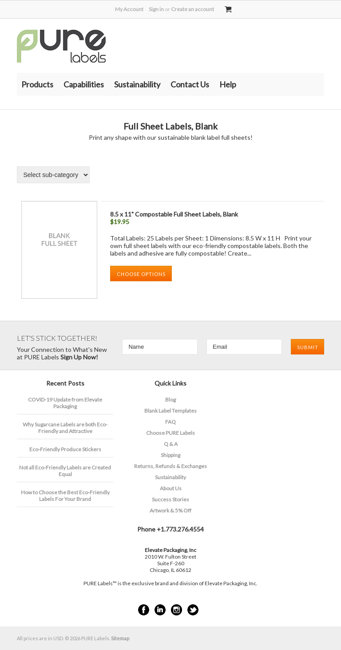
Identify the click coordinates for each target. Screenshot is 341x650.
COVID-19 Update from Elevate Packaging (65, 403)
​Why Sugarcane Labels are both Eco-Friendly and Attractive (65, 427)
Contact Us (189, 84)
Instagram (176, 609)
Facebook (143, 609)
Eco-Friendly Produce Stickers (65, 449)
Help (227, 84)
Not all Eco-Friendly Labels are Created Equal (65, 470)
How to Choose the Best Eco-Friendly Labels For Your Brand (65, 495)
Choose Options (141, 274)
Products (37, 84)
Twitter (192, 609)
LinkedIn (160, 609)
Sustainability (137, 84)
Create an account (192, 9)
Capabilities (83, 84)
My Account (129, 9)
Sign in (156, 9)
